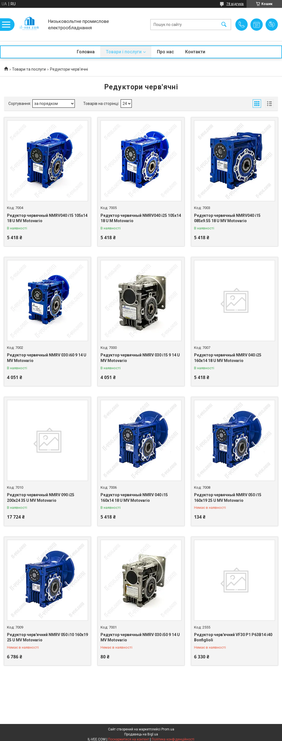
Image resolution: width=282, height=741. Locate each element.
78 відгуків (235, 4)
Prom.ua (167, 729)
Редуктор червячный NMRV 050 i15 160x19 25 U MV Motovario (227, 498)
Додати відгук (272, 24)
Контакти (195, 51)
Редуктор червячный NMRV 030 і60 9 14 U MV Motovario (46, 358)
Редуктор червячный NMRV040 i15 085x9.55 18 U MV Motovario (227, 218)
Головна (86, 51)
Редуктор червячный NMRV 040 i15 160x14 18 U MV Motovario (134, 498)
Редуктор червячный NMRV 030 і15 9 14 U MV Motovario (140, 358)
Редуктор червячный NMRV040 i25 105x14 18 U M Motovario (141, 218)
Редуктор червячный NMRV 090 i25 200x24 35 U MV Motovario (40, 498)
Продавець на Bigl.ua (141, 734)
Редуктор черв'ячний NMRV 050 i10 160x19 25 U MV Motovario (47, 637)
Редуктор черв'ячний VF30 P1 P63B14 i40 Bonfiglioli (233, 637)
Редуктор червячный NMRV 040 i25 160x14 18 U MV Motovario (227, 358)
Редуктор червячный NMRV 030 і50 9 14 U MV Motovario (140, 637)
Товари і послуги (124, 51)
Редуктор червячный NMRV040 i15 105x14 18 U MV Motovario (47, 218)
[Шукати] (224, 24)
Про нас (165, 51)
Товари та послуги (29, 69)
